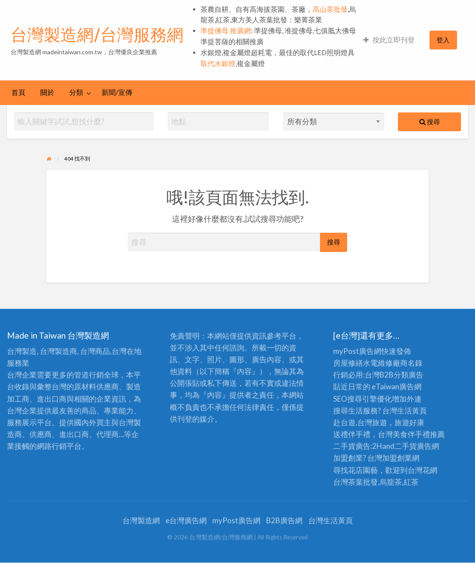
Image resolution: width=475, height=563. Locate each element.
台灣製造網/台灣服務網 (97, 34)
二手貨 (405, 446)
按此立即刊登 (389, 40)
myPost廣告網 (357, 351)
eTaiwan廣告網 (397, 386)
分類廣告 (408, 374)
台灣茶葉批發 (355, 481)
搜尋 (429, 122)
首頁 (18, 92)
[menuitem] (389, 40)
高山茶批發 (330, 9)
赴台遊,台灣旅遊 (360, 422)
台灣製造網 (141, 520)
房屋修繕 (348, 362)
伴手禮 (419, 434)
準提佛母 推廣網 (226, 31)
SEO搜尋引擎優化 (362, 398)
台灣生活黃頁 (330, 520)
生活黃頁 (412, 410)
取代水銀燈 (218, 63)
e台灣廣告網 (186, 520)
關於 (47, 92)
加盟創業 (397, 457)
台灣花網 (422, 470)
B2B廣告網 (284, 520)
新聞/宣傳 (117, 92)
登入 (443, 40)
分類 (76, 92)
